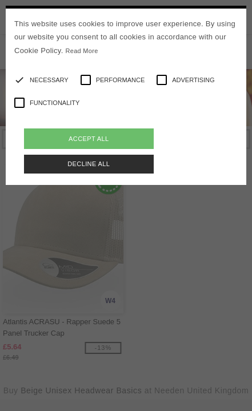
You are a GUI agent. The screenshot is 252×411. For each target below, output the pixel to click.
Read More (82, 50)
